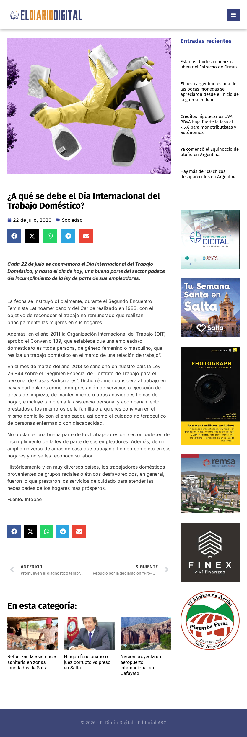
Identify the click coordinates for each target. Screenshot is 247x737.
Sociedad (72, 220)
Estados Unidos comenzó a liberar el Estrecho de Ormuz (209, 64)
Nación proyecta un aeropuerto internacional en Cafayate (141, 665)
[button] (14, 236)
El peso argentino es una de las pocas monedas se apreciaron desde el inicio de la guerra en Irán (210, 91)
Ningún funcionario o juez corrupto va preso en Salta (87, 662)
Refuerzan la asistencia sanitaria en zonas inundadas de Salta (31, 662)
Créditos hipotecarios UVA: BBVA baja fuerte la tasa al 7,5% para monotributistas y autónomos (208, 124)
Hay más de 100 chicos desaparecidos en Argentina (209, 174)
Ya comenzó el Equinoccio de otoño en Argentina (210, 152)
